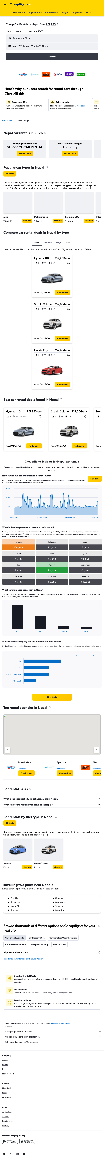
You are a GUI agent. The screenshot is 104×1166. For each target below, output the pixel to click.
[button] (5, 4)
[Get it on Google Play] (10, 1141)
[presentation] (58, 24)
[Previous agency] (7, 750)
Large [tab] (58, 242)
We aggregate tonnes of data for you (53, 1037)
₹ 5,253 (51, 24)
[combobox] (14, 31)
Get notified (80, 106)
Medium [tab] (48, 242)
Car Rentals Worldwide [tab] (15, 944)
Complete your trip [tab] (39, 944)
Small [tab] (36, 242)
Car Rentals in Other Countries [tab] (63, 938)
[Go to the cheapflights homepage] (20, 4)
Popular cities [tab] (59, 944)
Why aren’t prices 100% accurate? (53, 1042)
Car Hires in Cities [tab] (37, 938)
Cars (4, 121)
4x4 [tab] (68, 242)
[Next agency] (96, 750)
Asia (10, 121)
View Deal (27, 221)
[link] (25, 153)
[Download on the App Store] (27, 1141)
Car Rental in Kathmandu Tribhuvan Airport (23, 959)
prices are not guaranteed (60, 1023)
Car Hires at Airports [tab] (14, 938)
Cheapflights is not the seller (53, 1031)
